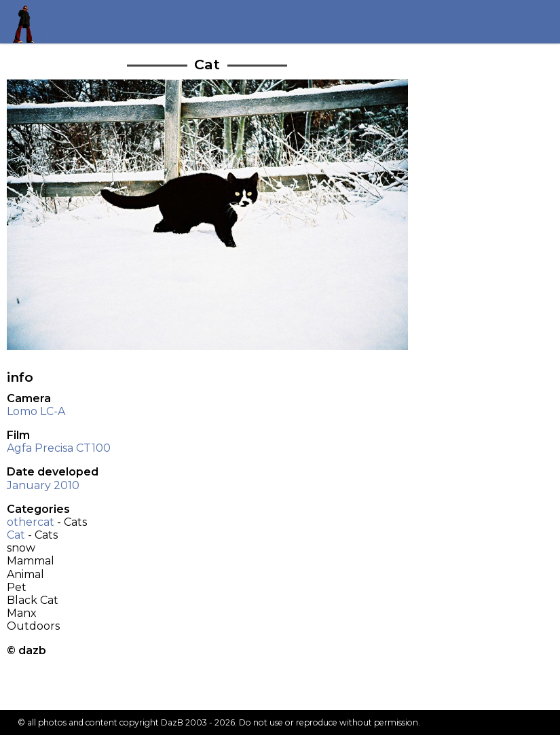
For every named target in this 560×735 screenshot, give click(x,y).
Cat (16, 534)
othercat (30, 522)
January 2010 (43, 485)
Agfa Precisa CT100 (59, 448)
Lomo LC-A (36, 411)
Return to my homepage (28, 21)
